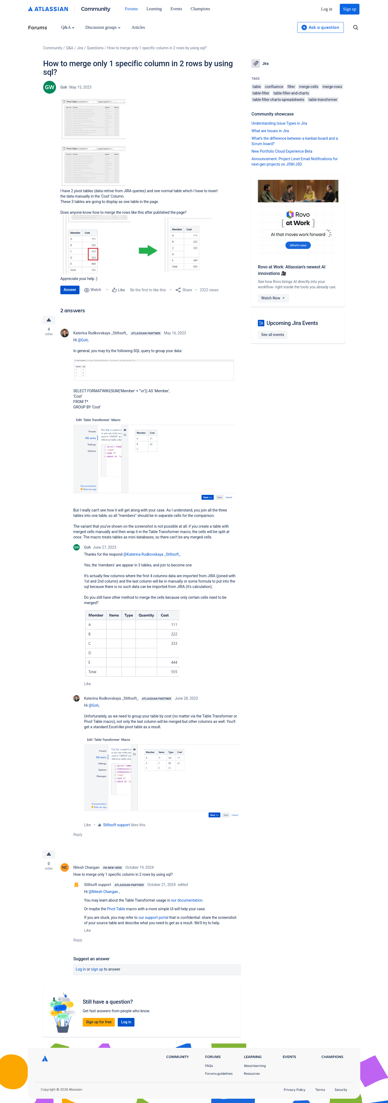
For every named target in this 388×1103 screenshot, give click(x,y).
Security (341, 1090)
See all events (272, 334)
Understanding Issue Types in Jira (279, 123)
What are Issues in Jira (270, 131)
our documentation (187, 900)
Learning (154, 8)
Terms (320, 1090)
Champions (200, 8)
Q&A (67, 27)
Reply (77, 834)
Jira (80, 48)
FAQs (209, 1066)
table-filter (260, 93)
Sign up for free (99, 1022)
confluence (274, 87)
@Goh (83, 340)
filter (291, 87)
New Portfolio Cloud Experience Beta (281, 151)
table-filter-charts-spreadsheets (278, 99)
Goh (63, 87)
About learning (255, 1066)
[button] (93, 141)
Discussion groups (102, 27)
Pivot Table (116, 909)
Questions (95, 48)
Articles (138, 27)
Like (87, 684)
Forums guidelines (219, 1074)
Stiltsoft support (116, 825)
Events (176, 8)
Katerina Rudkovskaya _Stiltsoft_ (100, 333)
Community (95, 8)
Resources (252, 1074)
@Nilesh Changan (103, 892)
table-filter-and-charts (291, 93)
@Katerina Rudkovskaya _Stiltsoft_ (152, 554)
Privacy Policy (295, 1090)
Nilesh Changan (86, 867)
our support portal (153, 917)
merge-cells (308, 87)
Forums (131, 8)
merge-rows (332, 87)
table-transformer (323, 99)
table (256, 87)
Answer (70, 290)
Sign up (349, 9)
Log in (326, 9)
